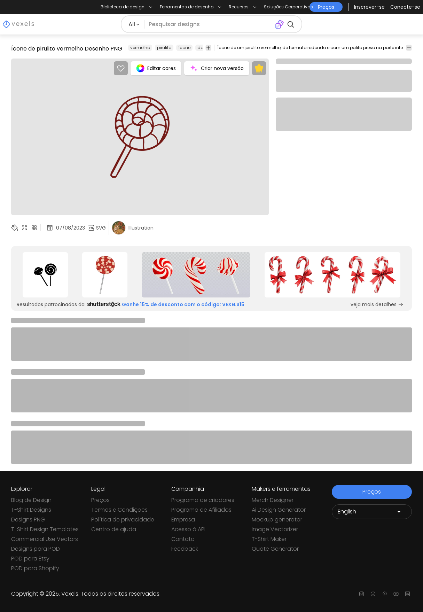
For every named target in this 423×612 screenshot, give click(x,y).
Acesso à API (188, 529)
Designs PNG (28, 520)
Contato (183, 539)
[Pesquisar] (210, 24)
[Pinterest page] (384, 594)
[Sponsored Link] (45, 275)
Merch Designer (272, 500)
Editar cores (156, 68)
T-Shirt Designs (31, 510)
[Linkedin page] (407, 594)
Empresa (183, 520)
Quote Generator (275, 549)
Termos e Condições (119, 510)
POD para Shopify (35, 568)
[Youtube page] (396, 594)
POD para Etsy (30, 559)
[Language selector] (372, 512)
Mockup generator (277, 520)
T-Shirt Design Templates (45, 529)
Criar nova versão (217, 68)
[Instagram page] (361, 594)
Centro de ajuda (113, 529)
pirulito (164, 48)
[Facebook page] (373, 594)
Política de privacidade (122, 520)
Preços (100, 500)
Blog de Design (31, 500)
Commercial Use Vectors (44, 539)
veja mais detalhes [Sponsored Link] (377, 304)
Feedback (184, 549)
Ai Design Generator (279, 510)
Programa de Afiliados (201, 510)
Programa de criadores (202, 500)
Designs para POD (35, 549)
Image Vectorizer (275, 529)
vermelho (140, 48)
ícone (184, 48)
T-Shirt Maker (269, 539)
